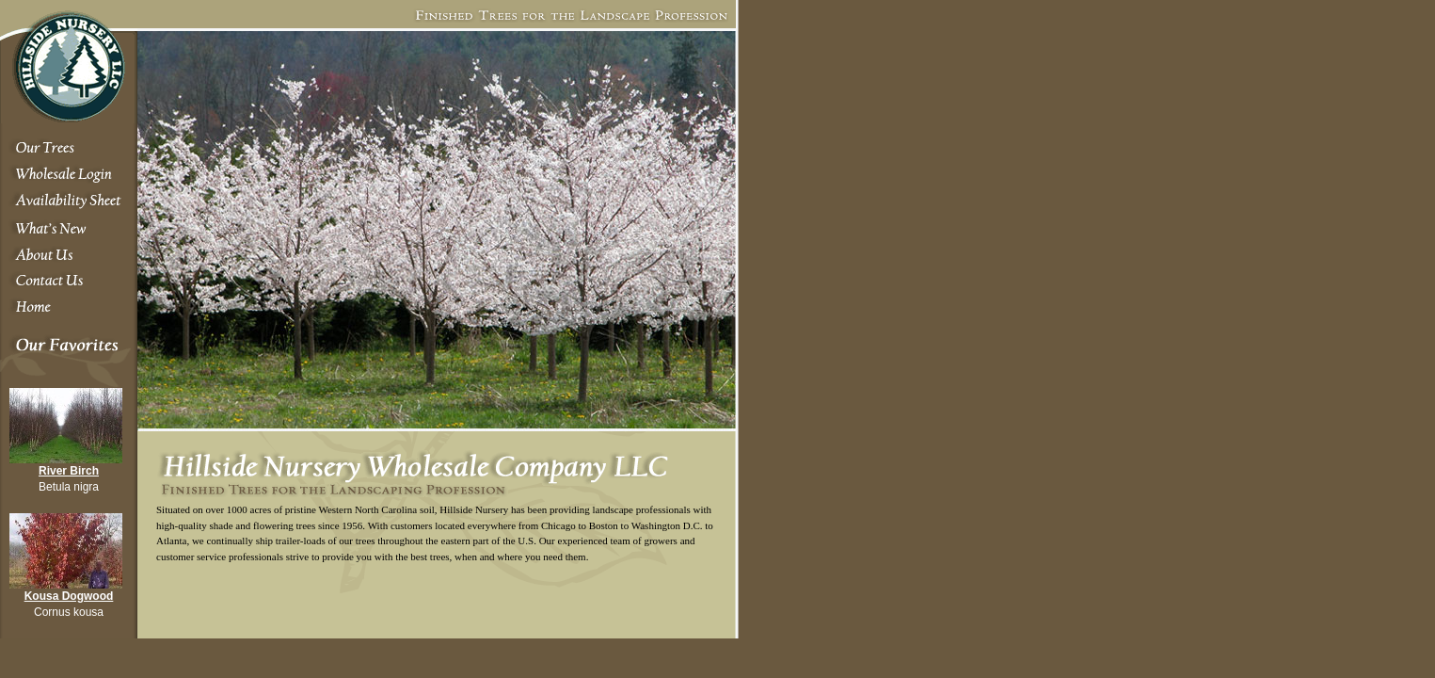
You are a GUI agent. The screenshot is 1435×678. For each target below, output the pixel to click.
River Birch (69, 470)
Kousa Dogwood (69, 596)
